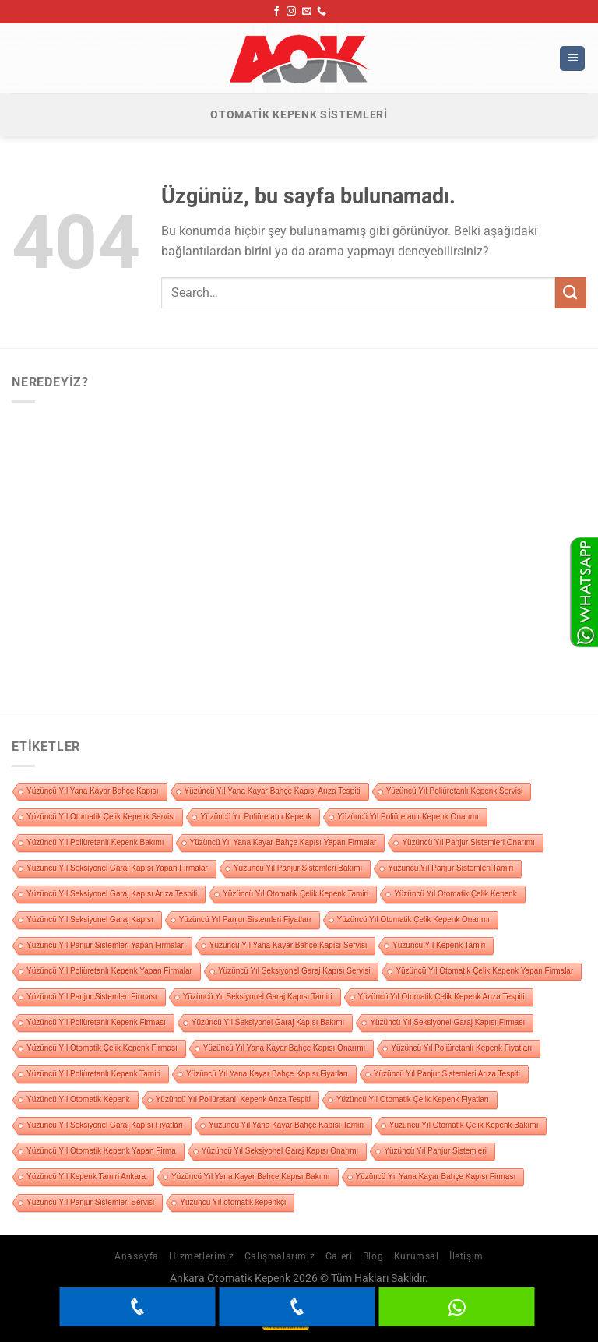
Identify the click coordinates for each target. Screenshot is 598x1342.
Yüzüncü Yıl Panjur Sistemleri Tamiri (450, 868)
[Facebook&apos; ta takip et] (276, 11)
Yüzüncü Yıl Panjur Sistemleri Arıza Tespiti (447, 1073)
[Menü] (572, 59)
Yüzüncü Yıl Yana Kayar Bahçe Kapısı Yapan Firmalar (283, 842)
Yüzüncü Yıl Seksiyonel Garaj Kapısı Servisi (294, 971)
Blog (373, 1256)
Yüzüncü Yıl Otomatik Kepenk (78, 1099)
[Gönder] (570, 292)
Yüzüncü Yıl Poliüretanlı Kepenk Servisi (454, 791)
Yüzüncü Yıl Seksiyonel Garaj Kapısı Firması (447, 1022)
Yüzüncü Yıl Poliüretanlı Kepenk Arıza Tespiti (233, 1099)
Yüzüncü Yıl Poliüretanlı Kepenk (255, 816)
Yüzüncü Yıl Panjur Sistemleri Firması (91, 996)
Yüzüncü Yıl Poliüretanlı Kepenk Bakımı (95, 842)
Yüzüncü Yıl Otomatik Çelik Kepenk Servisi (100, 816)
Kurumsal (416, 1256)
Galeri (339, 1256)
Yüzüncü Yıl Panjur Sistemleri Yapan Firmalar (105, 945)
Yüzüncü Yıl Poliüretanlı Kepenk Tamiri (93, 1073)
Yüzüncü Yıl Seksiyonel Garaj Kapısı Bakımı (268, 1022)
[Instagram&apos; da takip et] (291, 11)
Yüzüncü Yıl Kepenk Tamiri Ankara (86, 1176)
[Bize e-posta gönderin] (306, 11)
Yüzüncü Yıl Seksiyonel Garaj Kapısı (89, 919)
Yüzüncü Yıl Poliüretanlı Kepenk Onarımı (408, 816)
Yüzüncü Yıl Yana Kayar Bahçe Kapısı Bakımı (250, 1176)
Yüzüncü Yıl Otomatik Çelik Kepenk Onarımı (414, 919)
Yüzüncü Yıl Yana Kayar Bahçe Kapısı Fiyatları (267, 1073)
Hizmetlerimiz (201, 1256)
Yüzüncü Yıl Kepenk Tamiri (438, 945)
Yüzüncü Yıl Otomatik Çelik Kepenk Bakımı (464, 1125)
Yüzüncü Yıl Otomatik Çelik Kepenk (455, 893)
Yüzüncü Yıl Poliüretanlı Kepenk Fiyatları (461, 1048)
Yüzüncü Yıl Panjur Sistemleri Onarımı (468, 842)
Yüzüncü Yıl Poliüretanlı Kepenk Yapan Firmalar (109, 971)
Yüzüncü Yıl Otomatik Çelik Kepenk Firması (102, 1048)
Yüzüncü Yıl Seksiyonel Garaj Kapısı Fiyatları (104, 1125)
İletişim (466, 1256)
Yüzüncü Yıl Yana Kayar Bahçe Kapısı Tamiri (286, 1125)
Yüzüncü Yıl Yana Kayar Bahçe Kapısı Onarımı (284, 1048)
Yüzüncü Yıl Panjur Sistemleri (435, 1151)
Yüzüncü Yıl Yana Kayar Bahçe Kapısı (92, 791)
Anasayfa (136, 1256)
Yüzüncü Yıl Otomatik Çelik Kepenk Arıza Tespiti (441, 996)
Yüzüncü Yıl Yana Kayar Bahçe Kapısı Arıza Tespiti (273, 791)
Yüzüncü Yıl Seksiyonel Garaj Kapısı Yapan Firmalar (117, 868)
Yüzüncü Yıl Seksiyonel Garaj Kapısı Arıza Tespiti (111, 893)
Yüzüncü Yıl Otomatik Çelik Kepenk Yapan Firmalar (484, 971)
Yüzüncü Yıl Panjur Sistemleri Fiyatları (245, 919)
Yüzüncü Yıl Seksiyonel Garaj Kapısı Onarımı (280, 1151)
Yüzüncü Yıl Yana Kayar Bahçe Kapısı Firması (436, 1176)
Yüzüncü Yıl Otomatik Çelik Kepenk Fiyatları (412, 1099)
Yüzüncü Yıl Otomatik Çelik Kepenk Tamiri (295, 893)
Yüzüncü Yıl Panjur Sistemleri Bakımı (298, 868)
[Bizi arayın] (321, 11)
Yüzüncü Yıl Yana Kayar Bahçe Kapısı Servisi (288, 945)
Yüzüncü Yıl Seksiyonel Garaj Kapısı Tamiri (257, 996)
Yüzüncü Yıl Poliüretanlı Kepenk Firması (96, 1022)
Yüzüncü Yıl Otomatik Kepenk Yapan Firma (101, 1151)
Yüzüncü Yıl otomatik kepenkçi (233, 1202)
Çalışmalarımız (279, 1256)
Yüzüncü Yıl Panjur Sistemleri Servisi (90, 1202)
